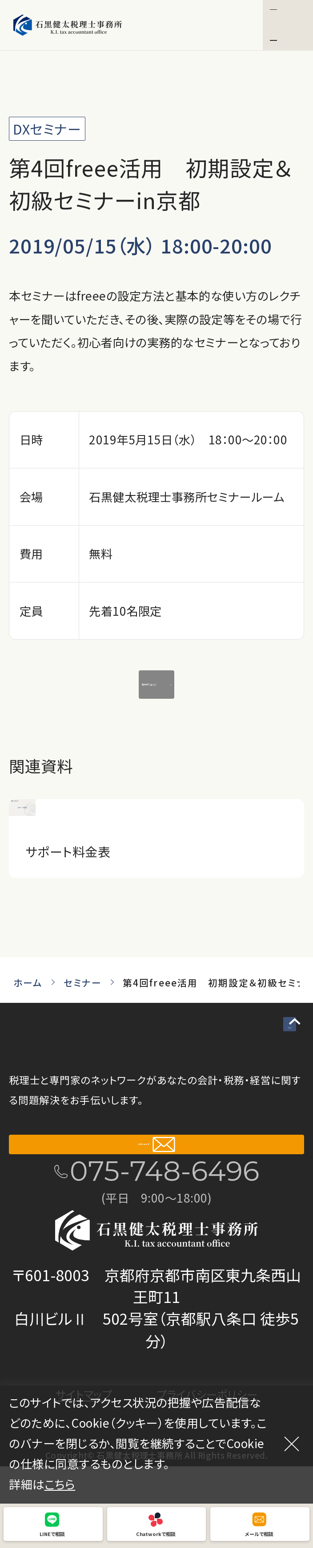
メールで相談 (259, 1533)
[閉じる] (291, 1443)
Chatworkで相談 (156, 1533)
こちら (60, 1484)
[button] (288, 25)
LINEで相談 (52, 1533)
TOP (272, 1047)
